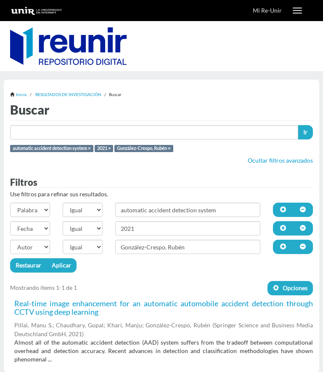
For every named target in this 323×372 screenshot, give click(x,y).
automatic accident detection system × (51, 148)
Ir (305, 132)
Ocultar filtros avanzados (280, 160)
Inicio (21, 94)
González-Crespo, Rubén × (143, 148)
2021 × (104, 148)
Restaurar (28, 265)
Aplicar (61, 265)
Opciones (290, 288)
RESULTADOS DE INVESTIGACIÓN (68, 94)
